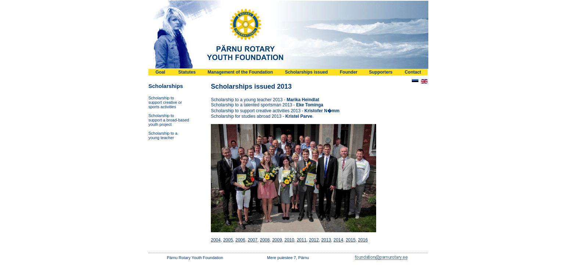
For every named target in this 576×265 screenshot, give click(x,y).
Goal (160, 72)
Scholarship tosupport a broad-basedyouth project (168, 120)
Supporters (380, 72)
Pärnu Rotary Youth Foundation (195, 257)
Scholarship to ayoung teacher (162, 135)
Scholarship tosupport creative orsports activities (165, 102)
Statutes (186, 72)
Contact (413, 72)
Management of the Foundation (240, 72)
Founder (348, 72)
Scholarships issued (306, 72)
